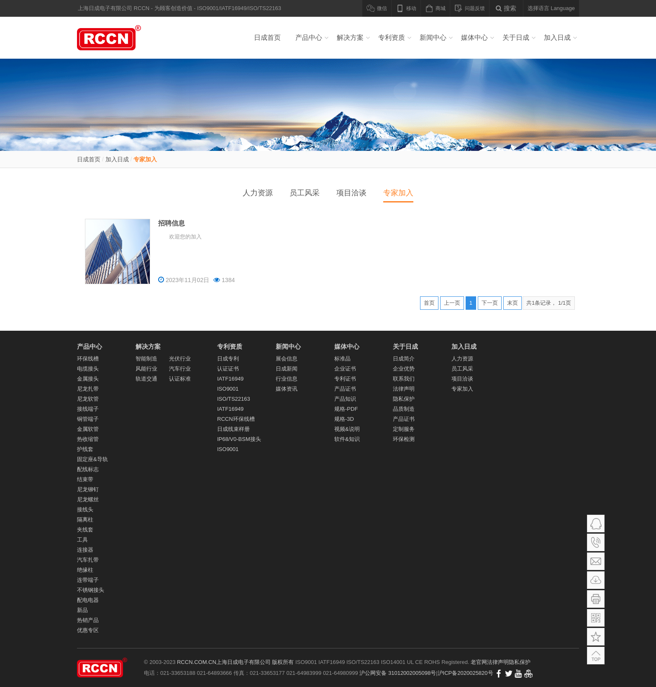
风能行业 (146, 369)
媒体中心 (474, 37)
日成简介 (404, 358)
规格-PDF (346, 409)
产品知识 (345, 399)
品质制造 (404, 409)
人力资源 (258, 193)
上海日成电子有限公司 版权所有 (255, 662)
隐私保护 (404, 399)
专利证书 (345, 379)
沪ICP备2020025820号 (465, 673)
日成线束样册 (233, 429)
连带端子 (88, 580)
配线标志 (88, 469)
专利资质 (391, 37)
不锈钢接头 (90, 590)
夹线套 (85, 529)
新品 (82, 610)
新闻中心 (433, 37)
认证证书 (228, 369)
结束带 (85, 479)
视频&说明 (347, 429)
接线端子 (88, 409)
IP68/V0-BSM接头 (239, 439)
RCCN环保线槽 (236, 419)
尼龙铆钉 (88, 489)
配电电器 (88, 600)
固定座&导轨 (92, 459)
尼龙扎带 (88, 389)
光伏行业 (180, 358)
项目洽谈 (351, 193)
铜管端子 (88, 419)
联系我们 (404, 379)
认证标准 (180, 379)
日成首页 (267, 37)
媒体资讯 (286, 389)
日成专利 (228, 358)
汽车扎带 (88, 560)
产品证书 (345, 389)
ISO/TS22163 (233, 399)
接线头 (85, 509)
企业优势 (404, 369)
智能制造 (146, 358)
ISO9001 (227, 389)
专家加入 (145, 159)
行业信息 (286, 379)
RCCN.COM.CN (196, 662)
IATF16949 (230, 379)
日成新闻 (286, 369)
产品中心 (308, 37)
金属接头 (88, 379)
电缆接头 (88, 369)
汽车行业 (180, 369)
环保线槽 (88, 358)
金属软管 (88, 429)
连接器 (85, 550)
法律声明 (404, 389)
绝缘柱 (85, 570)
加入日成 (557, 37)
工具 (82, 540)
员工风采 (305, 193)
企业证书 (345, 369)
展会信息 (286, 358)
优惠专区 (88, 630)
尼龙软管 (88, 399)
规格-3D (344, 419)
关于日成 (515, 37)
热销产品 (88, 620)
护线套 (85, 449)
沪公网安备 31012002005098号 (397, 673)
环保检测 (404, 439)
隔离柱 (85, 519)
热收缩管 (88, 439)
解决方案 (350, 37)
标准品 (342, 358)
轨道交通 (146, 379)
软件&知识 (347, 439)
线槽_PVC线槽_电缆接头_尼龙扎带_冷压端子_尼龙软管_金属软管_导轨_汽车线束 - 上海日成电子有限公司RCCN (119, 37)
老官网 (479, 662)
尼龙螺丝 (88, 499)
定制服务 (404, 429)
